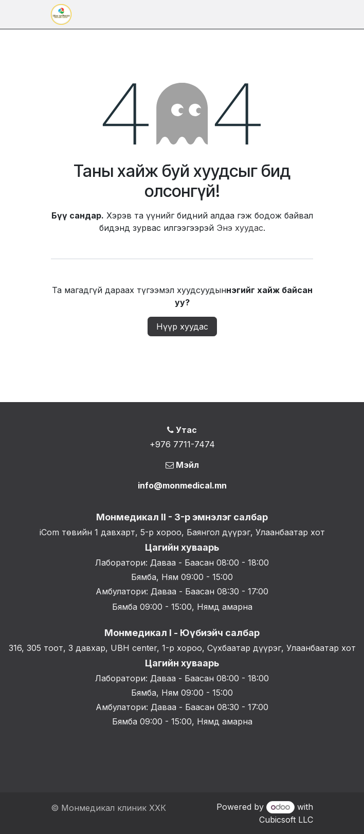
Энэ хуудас (239, 228)
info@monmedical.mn (182, 485)
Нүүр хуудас (182, 326)
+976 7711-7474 (182, 444)
